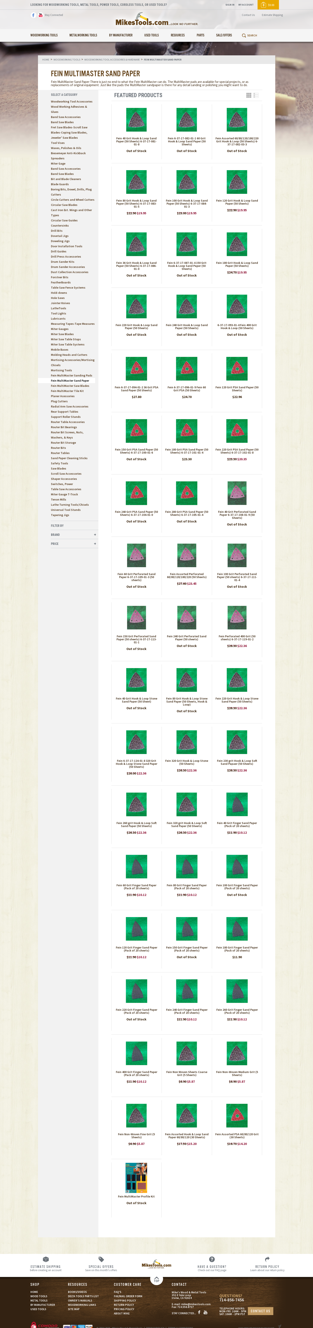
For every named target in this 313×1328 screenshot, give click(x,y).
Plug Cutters (59, 401)
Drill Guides (58, 251)
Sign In (229, 4)
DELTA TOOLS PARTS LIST (83, 1296)
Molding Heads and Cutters (69, 355)
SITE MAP (74, 1309)
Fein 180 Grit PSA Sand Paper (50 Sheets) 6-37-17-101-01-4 (186, 451)
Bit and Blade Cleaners (66, 179)
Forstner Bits (59, 277)
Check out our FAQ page (212, 1268)
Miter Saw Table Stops (66, 339)
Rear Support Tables (64, 412)
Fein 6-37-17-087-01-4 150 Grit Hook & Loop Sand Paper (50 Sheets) (186, 265)
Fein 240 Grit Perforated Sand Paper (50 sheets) (186, 638)
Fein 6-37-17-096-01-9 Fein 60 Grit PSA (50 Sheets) (187, 389)
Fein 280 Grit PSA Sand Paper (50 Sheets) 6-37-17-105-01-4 (186, 513)
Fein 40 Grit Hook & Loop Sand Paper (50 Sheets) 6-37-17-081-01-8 (136, 141)
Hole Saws (58, 298)
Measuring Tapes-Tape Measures (73, 324)
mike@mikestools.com (196, 1304)
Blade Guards (60, 184)
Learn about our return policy (267, 1268)
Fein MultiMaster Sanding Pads (71, 375)
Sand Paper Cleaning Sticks (69, 458)
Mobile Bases (59, 349)
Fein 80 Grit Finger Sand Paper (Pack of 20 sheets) (187, 887)
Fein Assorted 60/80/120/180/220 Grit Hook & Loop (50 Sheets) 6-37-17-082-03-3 (236, 141)
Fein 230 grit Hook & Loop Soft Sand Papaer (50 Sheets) (237, 762)
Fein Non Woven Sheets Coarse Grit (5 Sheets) (186, 1073)
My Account (246, 4)
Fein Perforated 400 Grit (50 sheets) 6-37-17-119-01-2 (237, 638)
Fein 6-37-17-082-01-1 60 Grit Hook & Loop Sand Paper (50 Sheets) (187, 141)
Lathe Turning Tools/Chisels (70, 505)
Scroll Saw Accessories (66, 474)
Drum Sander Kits (62, 262)
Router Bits (58, 448)
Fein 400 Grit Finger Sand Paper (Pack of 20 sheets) (136, 1073)
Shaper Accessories (64, 479)
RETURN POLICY (124, 1304)
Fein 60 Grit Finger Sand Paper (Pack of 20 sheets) (136, 887)
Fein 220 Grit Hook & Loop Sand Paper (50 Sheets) (136, 326)
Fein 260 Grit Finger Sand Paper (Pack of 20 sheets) (237, 1011)
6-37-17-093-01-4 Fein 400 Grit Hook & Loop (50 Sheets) (237, 326)
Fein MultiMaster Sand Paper (70, 381)
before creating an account (45, 1268)
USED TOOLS (38, 1309)
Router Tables (60, 453)
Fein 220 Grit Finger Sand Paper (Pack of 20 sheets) (136, 1011)
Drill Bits (57, 231)
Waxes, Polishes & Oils (66, 148)
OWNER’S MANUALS (80, 1300)
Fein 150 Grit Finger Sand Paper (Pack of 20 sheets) (187, 949)
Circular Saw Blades (64, 205)
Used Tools (151, 35)
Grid (249, 95)
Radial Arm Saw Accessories (69, 406)
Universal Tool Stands (66, 510)
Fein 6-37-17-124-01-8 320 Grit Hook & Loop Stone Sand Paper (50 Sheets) (136, 763)
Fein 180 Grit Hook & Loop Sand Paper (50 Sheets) (237, 264)
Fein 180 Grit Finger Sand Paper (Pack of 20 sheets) (237, 949)
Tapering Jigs (60, 515)
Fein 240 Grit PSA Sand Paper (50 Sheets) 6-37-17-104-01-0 (136, 513)
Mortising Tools (61, 370)
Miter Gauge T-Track (64, 494)
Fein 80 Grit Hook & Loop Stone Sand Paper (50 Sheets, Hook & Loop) (187, 701)
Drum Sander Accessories (68, 267)
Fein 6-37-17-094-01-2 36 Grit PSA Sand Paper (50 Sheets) (136, 389)
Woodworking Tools (44, 35)
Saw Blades (58, 468)
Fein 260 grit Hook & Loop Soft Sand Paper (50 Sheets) (136, 824)
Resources (178, 35)
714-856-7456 (231, 1300)
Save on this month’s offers (101, 1268)
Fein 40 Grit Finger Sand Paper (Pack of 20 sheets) (237, 824)
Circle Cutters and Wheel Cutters (72, 200)
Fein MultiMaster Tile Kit (67, 391)
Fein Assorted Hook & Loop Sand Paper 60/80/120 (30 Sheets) (187, 1136)
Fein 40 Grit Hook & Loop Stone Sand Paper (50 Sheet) (136, 700)
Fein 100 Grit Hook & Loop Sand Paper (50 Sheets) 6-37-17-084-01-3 (187, 203)
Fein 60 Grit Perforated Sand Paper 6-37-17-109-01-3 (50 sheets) (137, 577)
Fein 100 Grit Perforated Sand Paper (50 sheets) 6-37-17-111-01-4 (237, 577)
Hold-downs (59, 293)
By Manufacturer (120, 35)
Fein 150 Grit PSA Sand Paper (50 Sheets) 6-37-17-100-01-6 (136, 451)
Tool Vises (58, 143)
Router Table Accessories (68, 422)
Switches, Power (62, 484)
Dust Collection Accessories (69, 272)
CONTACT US (260, 1311)
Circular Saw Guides (64, 220)
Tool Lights (58, 313)
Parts (200, 35)
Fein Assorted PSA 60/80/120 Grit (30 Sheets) (237, 1136)
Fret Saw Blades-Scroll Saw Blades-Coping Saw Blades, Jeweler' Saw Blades (69, 132)
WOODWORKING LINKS (82, 1304)
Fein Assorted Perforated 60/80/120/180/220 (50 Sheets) (187, 575)
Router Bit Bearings (64, 427)
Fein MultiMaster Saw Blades (70, 386)
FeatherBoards (61, 282)
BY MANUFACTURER (42, 1304)
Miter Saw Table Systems (68, 344)
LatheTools (58, 308)
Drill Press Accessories (66, 256)
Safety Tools (59, 463)
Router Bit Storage (63, 443)
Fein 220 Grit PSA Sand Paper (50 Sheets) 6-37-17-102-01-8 (236, 451)
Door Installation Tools (66, 246)
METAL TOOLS (38, 1300)
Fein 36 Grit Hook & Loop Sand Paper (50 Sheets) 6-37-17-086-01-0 (136, 265)
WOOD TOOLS (38, 1296)
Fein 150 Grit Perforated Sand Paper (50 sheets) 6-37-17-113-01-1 (136, 639)
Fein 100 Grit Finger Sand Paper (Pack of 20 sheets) (237, 887)
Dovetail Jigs (60, 236)
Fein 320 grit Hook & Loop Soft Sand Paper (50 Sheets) (187, 824)
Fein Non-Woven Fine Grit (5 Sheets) (136, 1136)
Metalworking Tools (83, 35)
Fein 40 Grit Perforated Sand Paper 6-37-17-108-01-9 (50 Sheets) (237, 514)
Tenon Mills (58, 499)
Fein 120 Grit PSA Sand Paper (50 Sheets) (236, 389)
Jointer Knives (60, 303)
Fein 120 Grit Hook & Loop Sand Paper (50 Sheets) (237, 202)
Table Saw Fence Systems (68, 287)
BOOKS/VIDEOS (77, 1292)
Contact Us (248, 15)
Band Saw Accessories (66, 117)
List (256, 95)
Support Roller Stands (66, 417)
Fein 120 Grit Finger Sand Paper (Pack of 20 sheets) (136, 949)
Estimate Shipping (272, 15)
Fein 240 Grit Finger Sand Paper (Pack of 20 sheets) (187, 1011)
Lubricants (58, 318)
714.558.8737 (185, 1307)
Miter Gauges (60, 329)
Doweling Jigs (60, 241)
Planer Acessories (63, 396)
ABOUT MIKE (122, 1313)
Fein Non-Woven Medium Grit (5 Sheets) (237, 1073)
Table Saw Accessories (66, 489)
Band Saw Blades (62, 122)
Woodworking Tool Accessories (72, 101)
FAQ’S (117, 1292)
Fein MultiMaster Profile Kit (136, 1196)
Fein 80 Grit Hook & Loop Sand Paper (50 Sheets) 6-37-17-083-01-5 (136, 203)
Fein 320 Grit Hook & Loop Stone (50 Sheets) (186, 762)
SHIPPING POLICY (125, 1300)
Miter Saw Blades (62, 334)
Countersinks (60, 225)
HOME (34, 1292)
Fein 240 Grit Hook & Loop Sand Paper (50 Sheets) (187, 326)
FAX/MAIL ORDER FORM (128, 1296)
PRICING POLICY (124, 1309)
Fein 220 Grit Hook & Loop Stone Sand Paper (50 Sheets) (236, 700)
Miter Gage (58, 163)
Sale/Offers (224, 35)
